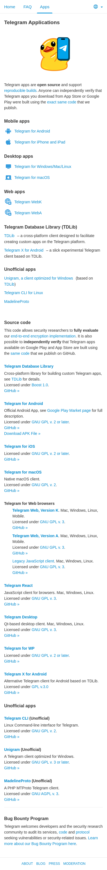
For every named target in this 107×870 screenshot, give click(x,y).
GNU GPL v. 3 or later (50, 762)
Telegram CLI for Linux (23, 293)
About (27, 864)
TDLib (9, 235)
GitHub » (11, 390)
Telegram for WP (19, 648)
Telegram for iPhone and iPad (34, 142)
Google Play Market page (69, 410)
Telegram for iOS (19, 446)
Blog (40, 864)
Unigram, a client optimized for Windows (38, 278)
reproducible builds (20, 90)
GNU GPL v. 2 (44, 485)
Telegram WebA (23, 213)
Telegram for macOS (27, 177)
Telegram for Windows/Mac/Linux (37, 166)
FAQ (27, 6)
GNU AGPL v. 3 (45, 794)
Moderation (74, 864)
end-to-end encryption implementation (43, 336)
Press (54, 864)
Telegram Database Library (29, 366)
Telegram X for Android (23, 250)
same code (19, 353)
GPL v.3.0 (40, 687)
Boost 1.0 (40, 385)
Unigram (12, 749)
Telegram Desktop (20, 617)
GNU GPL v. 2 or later (50, 422)
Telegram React (18, 585)
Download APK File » (22, 433)
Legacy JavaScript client (33, 561)
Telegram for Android (27, 131)
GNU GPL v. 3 (52, 522)
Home (9, 6)
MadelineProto (16, 301)
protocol (83, 832)
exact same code (61, 102)
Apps (44, 6)
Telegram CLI (16, 718)
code (63, 832)
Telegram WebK (23, 202)
